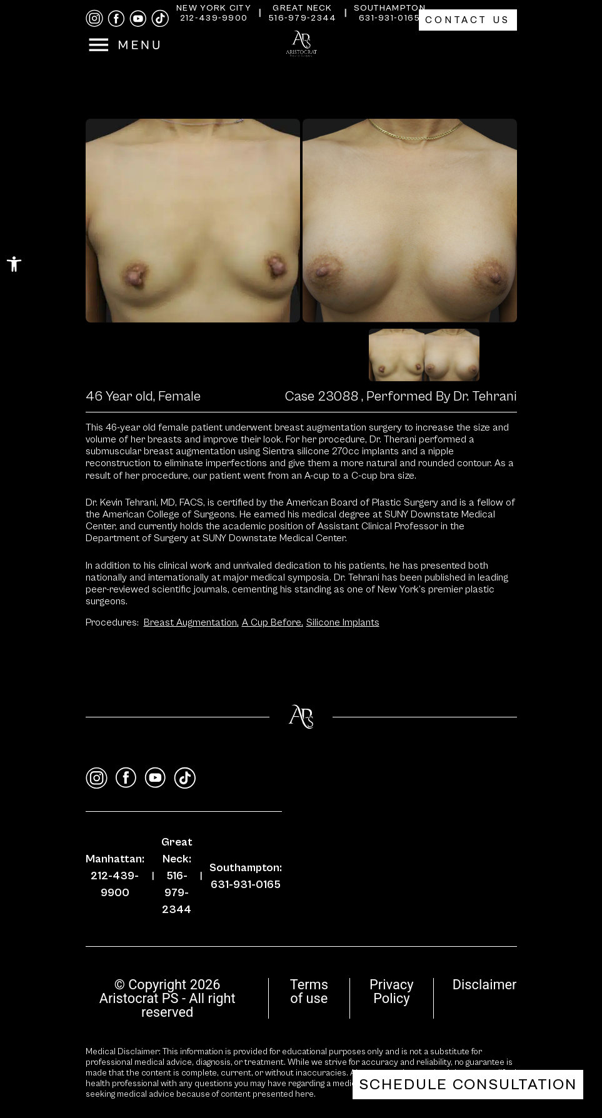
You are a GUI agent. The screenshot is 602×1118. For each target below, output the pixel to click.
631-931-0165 (390, 18)
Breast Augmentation (191, 622)
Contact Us (468, 20)
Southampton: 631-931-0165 (245, 876)
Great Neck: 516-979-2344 (177, 876)
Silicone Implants (342, 622)
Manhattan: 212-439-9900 (115, 875)
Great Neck (302, 8)
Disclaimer (485, 984)
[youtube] (138, 18)
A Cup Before (272, 622)
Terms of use (309, 991)
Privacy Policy (391, 991)
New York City (213, 8)
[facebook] (116, 18)
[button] (14, 264)
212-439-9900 (214, 18)
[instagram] (94, 18)
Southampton (390, 8)
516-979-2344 (302, 18)
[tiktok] (160, 18)
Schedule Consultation (468, 1085)
